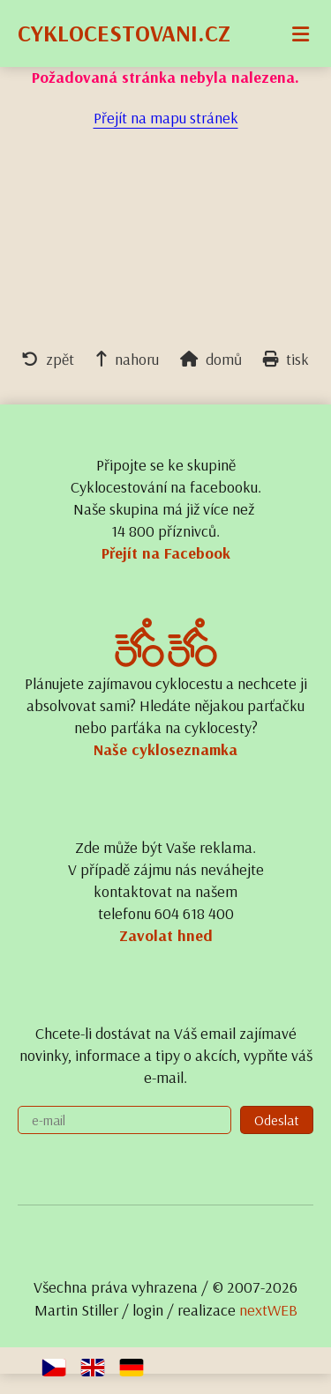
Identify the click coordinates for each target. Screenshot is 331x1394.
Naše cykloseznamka (165, 749)
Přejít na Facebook (166, 553)
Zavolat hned (166, 935)
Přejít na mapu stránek (166, 118)
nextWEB (268, 1310)
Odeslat (276, 1120)
